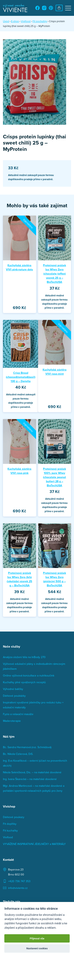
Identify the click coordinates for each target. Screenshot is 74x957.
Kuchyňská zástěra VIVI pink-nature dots (19, 267)
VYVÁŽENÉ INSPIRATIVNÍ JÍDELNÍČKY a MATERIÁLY (34, 844)
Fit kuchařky (10, 830)
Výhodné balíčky (13, 689)
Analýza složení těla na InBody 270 (24, 657)
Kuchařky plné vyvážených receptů (24, 682)
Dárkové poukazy (13, 817)
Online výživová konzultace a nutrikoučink (28, 675)
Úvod (6, 21)
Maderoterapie (12, 721)
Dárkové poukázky (14, 696)
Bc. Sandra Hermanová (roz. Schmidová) (27, 747)
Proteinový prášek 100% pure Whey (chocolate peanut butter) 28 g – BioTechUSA (54, 477)
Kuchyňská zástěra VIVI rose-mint (55, 372)
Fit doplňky (9, 824)
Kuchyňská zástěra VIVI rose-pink (19, 471)
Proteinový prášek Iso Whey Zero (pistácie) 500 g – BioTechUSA (54, 579)
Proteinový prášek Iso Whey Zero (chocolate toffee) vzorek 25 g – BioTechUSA (54, 273)
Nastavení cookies (37, 948)
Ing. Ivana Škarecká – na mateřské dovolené (30, 779)
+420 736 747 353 (19, 881)
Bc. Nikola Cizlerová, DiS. (18, 754)
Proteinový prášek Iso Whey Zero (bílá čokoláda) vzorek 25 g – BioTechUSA (19, 579)
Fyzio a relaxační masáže (18, 714)
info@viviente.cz (18, 888)
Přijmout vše (37, 938)
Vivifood (8, 837)
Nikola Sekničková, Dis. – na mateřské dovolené (32, 772)
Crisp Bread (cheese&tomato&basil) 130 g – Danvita (20, 377)
